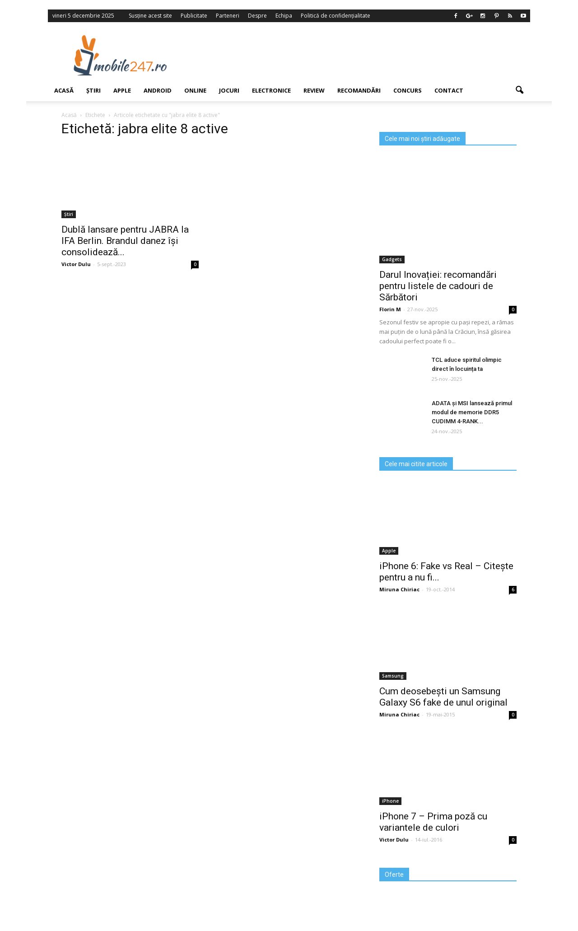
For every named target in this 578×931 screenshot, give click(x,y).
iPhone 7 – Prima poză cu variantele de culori (433, 822)
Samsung (393, 676)
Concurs (407, 90)
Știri (93, 90)
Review (314, 90)
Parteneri (227, 15)
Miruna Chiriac (399, 589)
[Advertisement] (362, 55)
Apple (122, 90)
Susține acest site (150, 15)
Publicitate (194, 15)
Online (195, 90)
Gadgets (392, 259)
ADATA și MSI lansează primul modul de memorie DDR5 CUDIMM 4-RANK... (472, 412)
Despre (257, 15)
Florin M (390, 309)
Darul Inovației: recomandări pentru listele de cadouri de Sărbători (438, 286)
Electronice (271, 90)
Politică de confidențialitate (335, 15)
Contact (448, 90)
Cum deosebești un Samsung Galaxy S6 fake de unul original (443, 697)
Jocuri (229, 90)
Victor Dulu (394, 839)
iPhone (390, 801)
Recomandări (359, 90)
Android (158, 90)
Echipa (283, 15)
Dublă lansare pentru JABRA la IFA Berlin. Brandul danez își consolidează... (125, 240)
